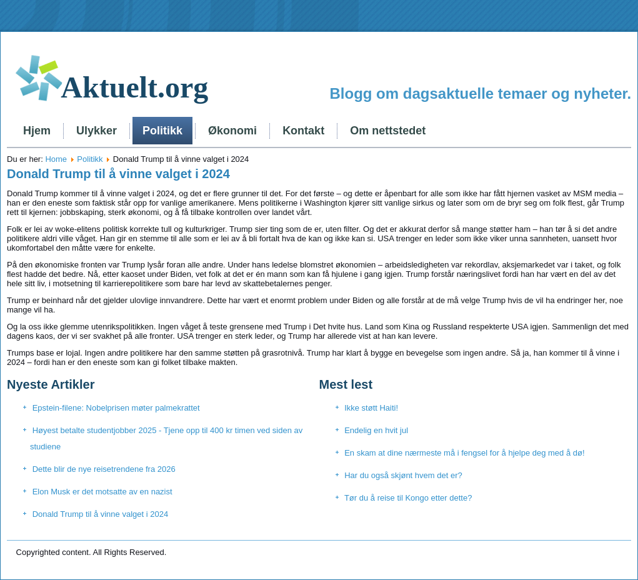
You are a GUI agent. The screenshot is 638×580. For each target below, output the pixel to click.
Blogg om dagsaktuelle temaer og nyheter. (480, 93)
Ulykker (96, 130)
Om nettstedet (388, 130)
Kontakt (303, 130)
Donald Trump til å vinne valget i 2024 (118, 174)
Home (56, 159)
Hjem (37, 130)
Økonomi (232, 130)
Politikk (162, 130)
